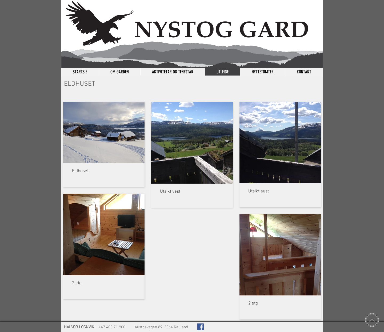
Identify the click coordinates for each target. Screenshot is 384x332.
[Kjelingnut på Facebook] (200, 326)
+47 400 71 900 (112, 327)
